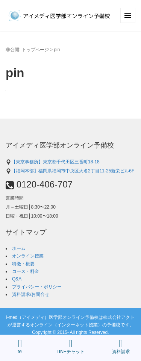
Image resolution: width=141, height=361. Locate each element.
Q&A (16, 279)
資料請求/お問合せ (30, 294)
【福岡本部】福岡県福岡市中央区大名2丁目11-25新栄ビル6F (70, 171)
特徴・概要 (23, 264)
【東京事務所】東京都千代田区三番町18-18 (53, 162)
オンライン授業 (28, 256)
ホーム (19, 248)
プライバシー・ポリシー (37, 286)
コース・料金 (25, 271)
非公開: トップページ (27, 49)
